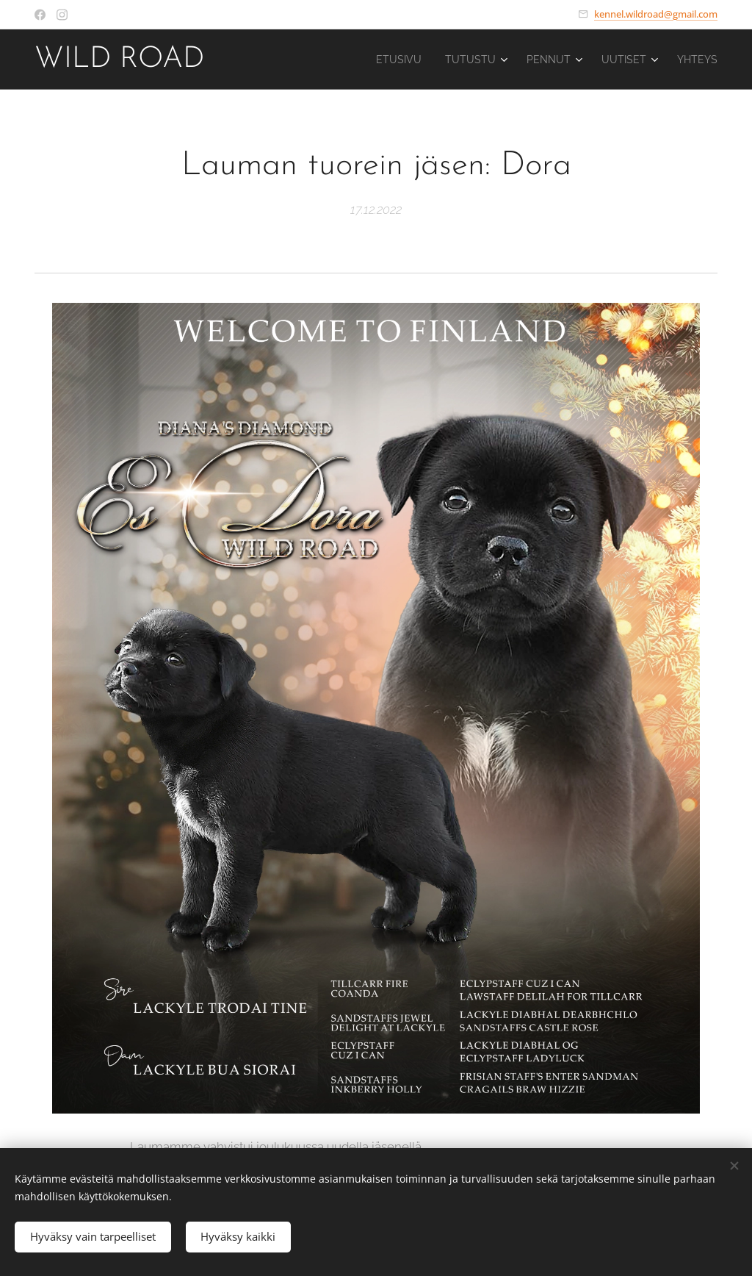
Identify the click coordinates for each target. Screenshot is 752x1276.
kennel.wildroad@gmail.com (655, 14)
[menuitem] (380, 59)
